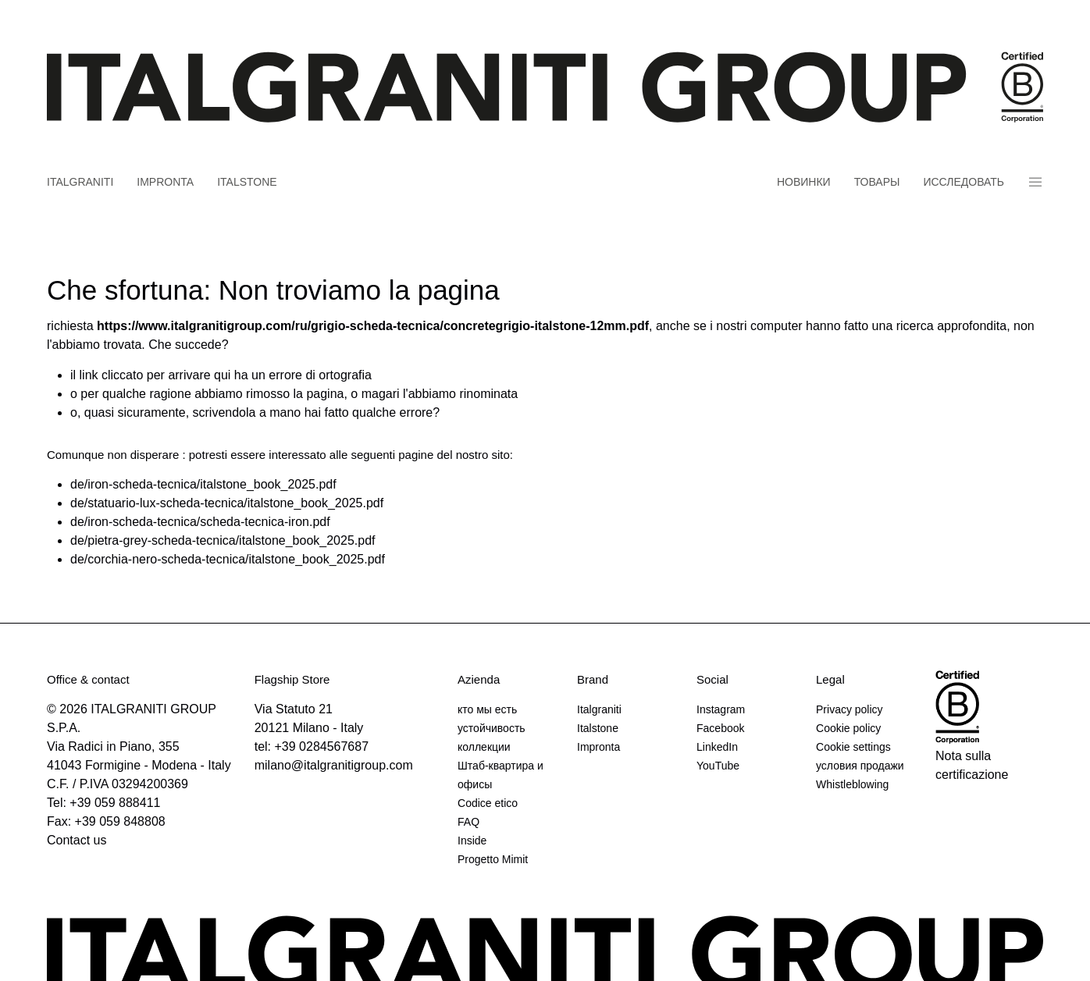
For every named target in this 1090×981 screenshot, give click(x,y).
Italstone (247, 182)
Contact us (76, 840)
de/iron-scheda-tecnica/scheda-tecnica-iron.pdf (200, 521)
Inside (472, 840)
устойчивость (491, 728)
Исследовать (963, 182)
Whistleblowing (852, 784)
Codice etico (488, 803)
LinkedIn (717, 747)
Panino (1035, 182)
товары (877, 182)
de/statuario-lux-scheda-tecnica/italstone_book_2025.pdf (226, 503)
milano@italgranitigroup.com (334, 765)
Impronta (165, 182)
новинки (804, 182)
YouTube (717, 765)
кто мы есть (487, 709)
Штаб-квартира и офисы (500, 775)
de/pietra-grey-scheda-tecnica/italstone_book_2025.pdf (222, 540)
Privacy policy (849, 709)
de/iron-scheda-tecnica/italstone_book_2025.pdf (203, 484)
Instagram (720, 709)
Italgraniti (80, 182)
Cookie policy (848, 728)
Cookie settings (853, 747)
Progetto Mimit (493, 859)
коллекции (484, 747)
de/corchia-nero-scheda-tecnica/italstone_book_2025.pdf (227, 559)
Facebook (720, 728)
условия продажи (860, 765)
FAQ (468, 822)
